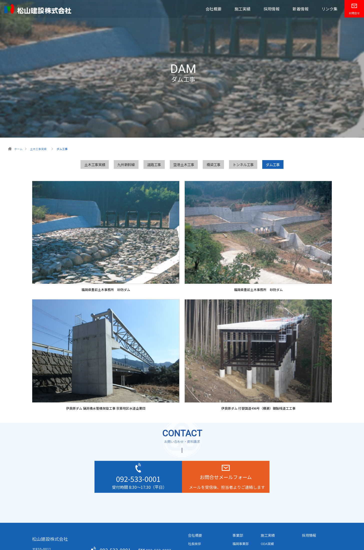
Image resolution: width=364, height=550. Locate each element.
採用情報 (272, 9)
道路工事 (154, 164)
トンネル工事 (243, 164)
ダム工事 (273, 164)
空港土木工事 (183, 164)
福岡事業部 (240, 543)
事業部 (237, 535)
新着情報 (300, 9)
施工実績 (242, 9)
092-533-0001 (138, 479)
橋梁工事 (213, 164)
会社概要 (214, 9)
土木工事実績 (94, 164)
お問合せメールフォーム (226, 477)
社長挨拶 (194, 543)
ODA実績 (267, 543)
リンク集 (330, 9)
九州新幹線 (126, 164)
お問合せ (354, 13)
